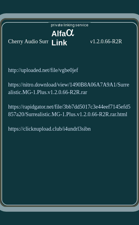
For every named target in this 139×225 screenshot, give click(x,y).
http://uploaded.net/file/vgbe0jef (43, 70)
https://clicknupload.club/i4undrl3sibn (49, 129)
